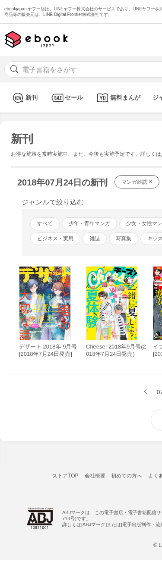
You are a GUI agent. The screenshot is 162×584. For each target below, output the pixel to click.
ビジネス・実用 (55, 238)
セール (66, 97)
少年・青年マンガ (89, 223)
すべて (45, 223)
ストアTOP (65, 476)
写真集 (123, 238)
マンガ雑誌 (136, 181)
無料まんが (117, 97)
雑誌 (94, 238)
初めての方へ (126, 476)
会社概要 (95, 476)
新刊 (24, 97)
